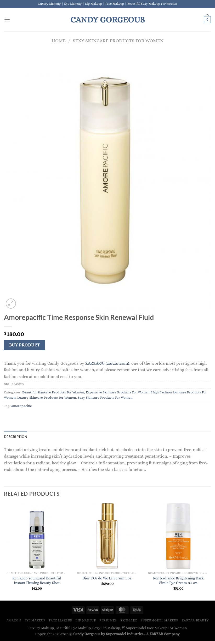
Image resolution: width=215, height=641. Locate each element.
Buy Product (24, 345)
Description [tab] (15, 437)
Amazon (14, 620)
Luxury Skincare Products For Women (46, 397)
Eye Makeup (35, 620)
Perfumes (108, 620)
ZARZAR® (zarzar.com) (107, 363)
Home (59, 40)
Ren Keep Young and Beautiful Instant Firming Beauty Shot (36, 580)
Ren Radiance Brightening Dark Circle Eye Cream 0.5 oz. (178, 580)
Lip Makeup (86, 620)
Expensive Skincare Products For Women (118, 392)
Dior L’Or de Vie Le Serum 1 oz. (107, 578)
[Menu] (7, 19)
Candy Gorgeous (107, 19)
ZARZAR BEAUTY (195, 620)
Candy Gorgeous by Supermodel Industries (108, 634)
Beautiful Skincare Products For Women (53, 392)
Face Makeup (60, 620)
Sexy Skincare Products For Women (118, 40)
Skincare (128, 620)
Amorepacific (21, 406)
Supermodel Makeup (159, 620)
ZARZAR (156, 634)
